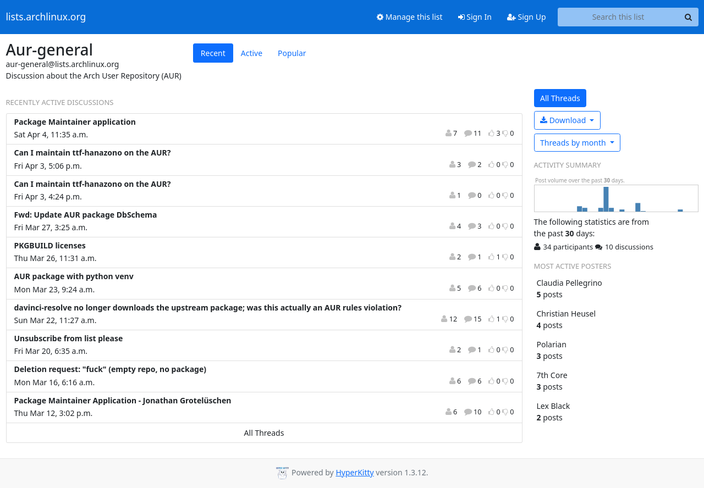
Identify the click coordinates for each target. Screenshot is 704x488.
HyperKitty (354, 472)
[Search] (688, 17)
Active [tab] (251, 53)
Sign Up (526, 17)
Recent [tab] (213, 53)
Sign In (475, 17)
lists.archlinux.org (46, 17)
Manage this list (410, 17)
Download (564, 120)
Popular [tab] (292, 53)
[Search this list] (618, 17)
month (574, 142)
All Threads (264, 433)
